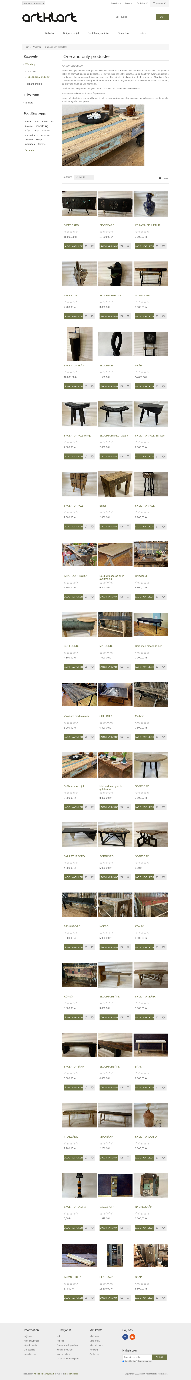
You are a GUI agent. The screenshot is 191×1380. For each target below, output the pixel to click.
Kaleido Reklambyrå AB (44, 1374)
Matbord (139, 716)
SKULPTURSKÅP (74, 365)
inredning (42, 126)
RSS (132, 1337)
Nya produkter (63, 1354)
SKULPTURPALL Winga (77, 435)
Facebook (125, 1337)
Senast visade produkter (68, 1345)
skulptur (40, 139)
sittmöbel (29, 139)
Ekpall (103, 505)
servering (45, 135)
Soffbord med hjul (74, 786)
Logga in (128, 3)
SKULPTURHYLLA (110, 295)
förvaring (29, 126)
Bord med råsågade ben (148, 646)
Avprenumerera (145, 1361)
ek (52, 121)
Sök (58, 1336)
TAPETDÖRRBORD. (75, 576)
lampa (36, 130)
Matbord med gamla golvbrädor (111, 788)
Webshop (49, 33)
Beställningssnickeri (99, 33)
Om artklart (124, 33)
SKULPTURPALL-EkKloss (150, 435)
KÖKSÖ (104, 926)
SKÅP (138, 365)
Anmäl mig (130, 1361)
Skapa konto (116, 3)
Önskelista (94, 1354)
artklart (29, 102)
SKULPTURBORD (74, 856)
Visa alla (29, 150)
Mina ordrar (95, 1341)
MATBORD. (106, 646)
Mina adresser (96, 1345)
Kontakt (142, 33)
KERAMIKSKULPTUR (147, 225)
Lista (166, 177)
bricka (45, 121)
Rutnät (160, 177)
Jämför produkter (65, 1350)
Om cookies (29, 1350)
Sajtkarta (28, 1336)
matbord (46, 130)
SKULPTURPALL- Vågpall (114, 435)
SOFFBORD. (71, 646)
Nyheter (60, 1341)
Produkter (32, 71)
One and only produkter (38, 77)
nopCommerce (71, 1374)
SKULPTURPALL (73, 505)
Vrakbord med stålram (76, 716)
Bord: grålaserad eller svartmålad (112, 577)
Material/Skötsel (31, 1341)
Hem (27, 47)
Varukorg (94, 1350)
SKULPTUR (70, 295)
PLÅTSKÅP (106, 1277)
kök (28, 131)
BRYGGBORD (72, 926)
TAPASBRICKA (72, 1277)
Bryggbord (141, 576)
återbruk (42, 144)
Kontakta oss (30, 1354)
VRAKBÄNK (71, 1136)
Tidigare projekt (71, 33)
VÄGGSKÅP (107, 1206)
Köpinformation (31, 1345)
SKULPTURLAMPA (146, 1136)
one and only (31, 135)
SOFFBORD (107, 716)
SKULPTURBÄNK (110, 996)
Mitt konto (94, 1336)
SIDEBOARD (71, 225)
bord (37, 121)
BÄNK (138, 1066)
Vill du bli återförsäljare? (68, 1358)
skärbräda (30, 144)
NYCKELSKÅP (143, 1206)
